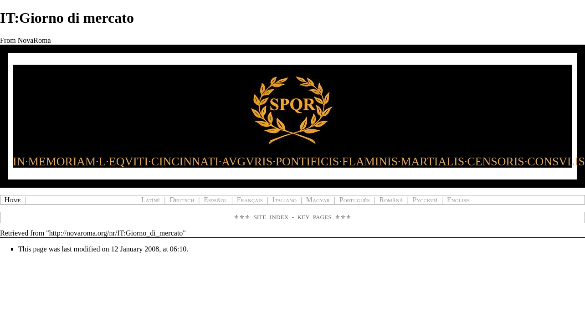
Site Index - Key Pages (292, 217)
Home (13, 200)
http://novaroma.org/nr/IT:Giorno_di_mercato (116, 233)
